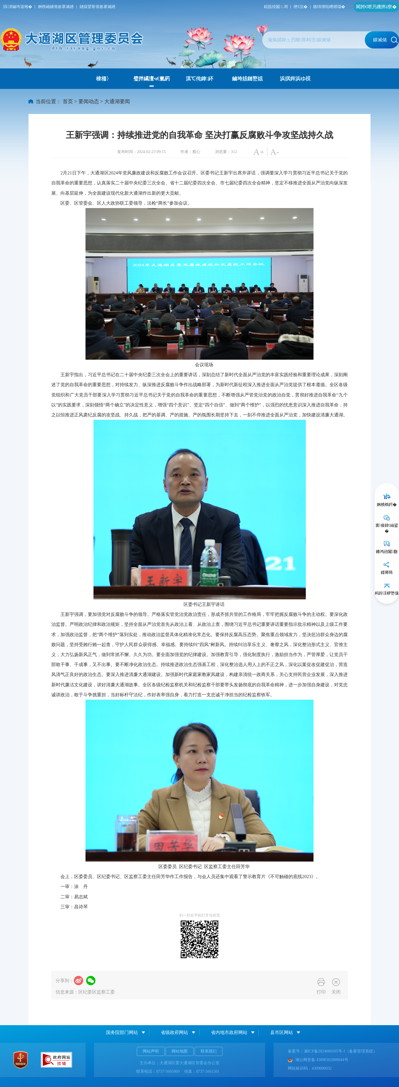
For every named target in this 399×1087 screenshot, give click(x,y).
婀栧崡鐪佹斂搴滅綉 (56, 7)
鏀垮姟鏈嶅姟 (247, 79)
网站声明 (151, 1051)
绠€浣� (301, 7)
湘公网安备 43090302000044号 (318, 1060)
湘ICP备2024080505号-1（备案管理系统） (340, 1051)
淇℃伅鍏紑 (199, 79)
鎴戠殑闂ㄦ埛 (276, 7)
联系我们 (209, 1051)
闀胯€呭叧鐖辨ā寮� (376, 6)
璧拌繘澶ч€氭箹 (151, 79)
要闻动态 (88, 101)
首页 (68, 101)
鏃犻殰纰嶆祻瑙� (329, 7)
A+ (258, 151)
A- (274, 151)
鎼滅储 (385, 39)
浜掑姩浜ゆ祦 (295, 79)
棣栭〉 (103, 79)
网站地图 (180, 1051)
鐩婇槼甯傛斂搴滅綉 (97, 7)
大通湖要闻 (117, 101)
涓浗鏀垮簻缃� (17, 7)
